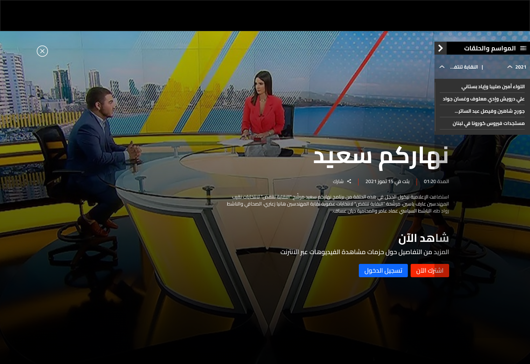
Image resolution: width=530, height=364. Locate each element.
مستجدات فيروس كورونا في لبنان (489, 129)
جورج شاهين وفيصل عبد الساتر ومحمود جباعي (492, 116)
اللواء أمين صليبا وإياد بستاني (493, 92)
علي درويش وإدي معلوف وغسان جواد (484, 104)
